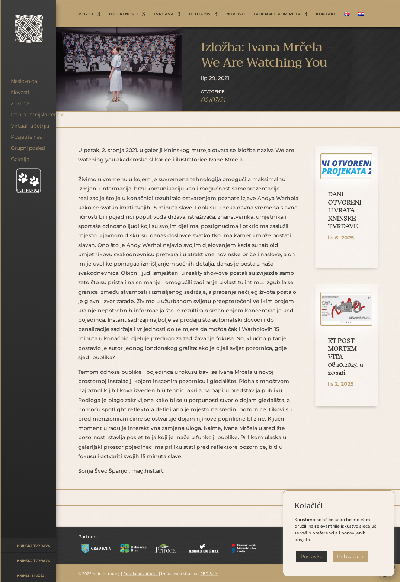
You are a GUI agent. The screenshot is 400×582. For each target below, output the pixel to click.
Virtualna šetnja (30, 126)
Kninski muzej (30, 575)
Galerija (20, 159)
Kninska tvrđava (33, 546)
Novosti (20, 92)
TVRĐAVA (163, 14)
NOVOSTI (235, 14)
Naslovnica (24, 81)
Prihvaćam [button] (350, 556)
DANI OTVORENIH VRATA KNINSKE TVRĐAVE (344, 210)
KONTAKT (326, 14)
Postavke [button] (312, 556)
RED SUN (209, 573)
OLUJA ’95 (199, 14)
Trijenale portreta (276, 14)
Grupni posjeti (28, 148)
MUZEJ (85, 14)
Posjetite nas (26, 137)
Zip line (19, 103)
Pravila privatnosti (140, 573)
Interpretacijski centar (37, 114)
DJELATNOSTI (123, 14)
